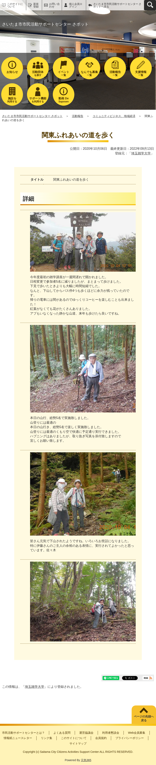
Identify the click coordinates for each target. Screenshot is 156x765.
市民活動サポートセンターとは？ (23, 732)
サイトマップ (78, 743)
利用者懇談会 (110, 732)
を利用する (37, 100)
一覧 (63, 73)
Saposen (63, 100)
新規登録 (36, 5)
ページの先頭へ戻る (144, 718)
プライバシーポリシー (129, 738)
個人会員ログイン (75, 5)
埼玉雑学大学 (141, 153)
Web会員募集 (136, 732)
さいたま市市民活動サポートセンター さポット (32, 116)
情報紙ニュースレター (18, 738)
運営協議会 (86, 732)
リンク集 (46, 738)
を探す (37, 73)
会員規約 (101, 738)
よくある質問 (61, 732)
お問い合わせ (54, 5)
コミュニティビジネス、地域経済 (114, 116)
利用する (12, 100)
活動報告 (77, 116)
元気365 (86, 760)
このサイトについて (15, 5)
